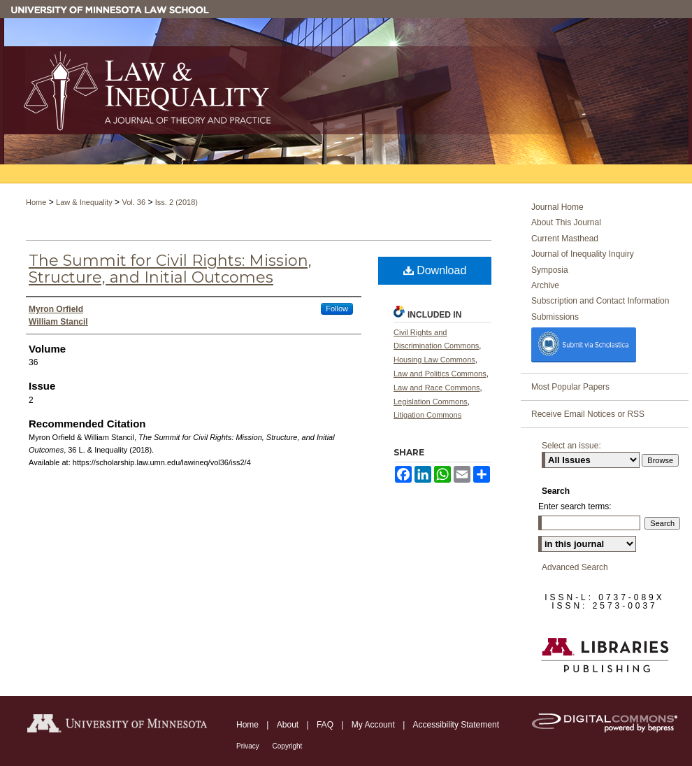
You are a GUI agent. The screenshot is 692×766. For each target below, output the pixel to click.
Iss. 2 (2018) (176, 202)
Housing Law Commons (434, 359)
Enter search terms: (575, 506)
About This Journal (566, 222)
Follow (337, 308)
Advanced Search (575, 567)
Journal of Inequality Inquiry (582, 254)
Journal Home (557, 207)
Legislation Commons (431, 401)
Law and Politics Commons (440, 373)
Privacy (248, 746)
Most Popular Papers (570, 387)
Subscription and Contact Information (600, 301)
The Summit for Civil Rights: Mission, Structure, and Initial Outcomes (170, 269)
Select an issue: (571, 446)
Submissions (555, 317)
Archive (545, 285)
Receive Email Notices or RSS (587, 414)
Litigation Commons (427, 415)
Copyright (288, 746)
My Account (374, 725)
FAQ (326, 725)
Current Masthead (564, 238)
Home (36, 202)
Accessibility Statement (456, 725)
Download (435, 270)
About (289, 725)
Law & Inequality (84, 202)
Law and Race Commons (437, 387)
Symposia (549, 270)
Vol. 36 (133, 202)
